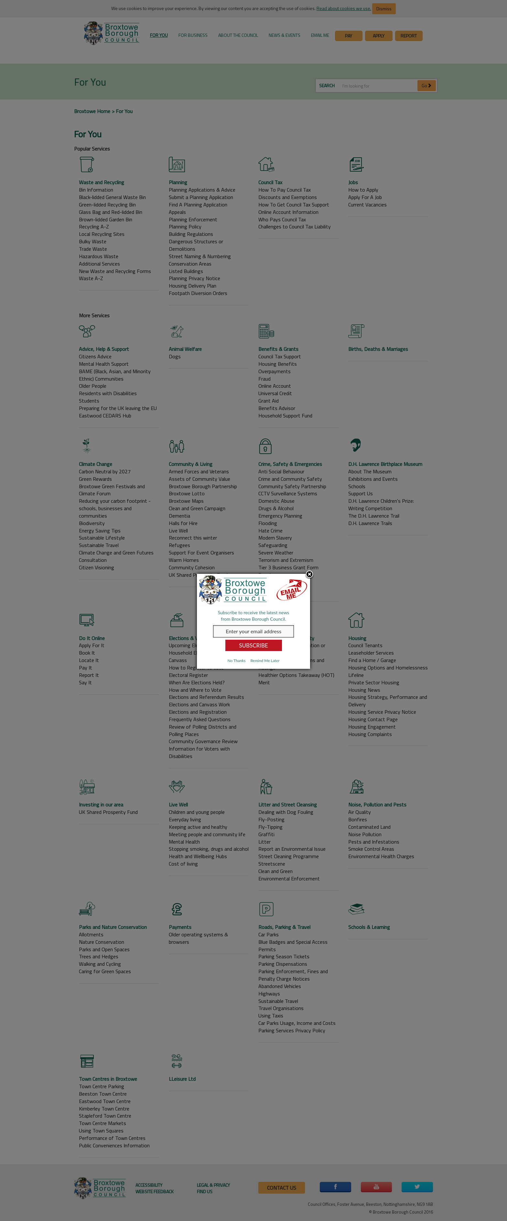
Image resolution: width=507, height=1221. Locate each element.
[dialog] (253, 621)
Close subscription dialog (309, 575)
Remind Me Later (264, 660)
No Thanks (236, 660)
